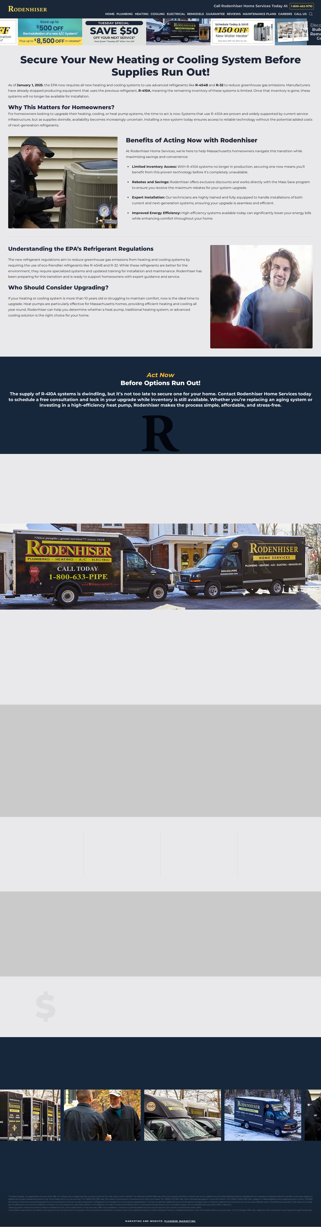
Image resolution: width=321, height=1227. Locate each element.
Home (109, 14)
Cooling (158, 14)
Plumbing (124, 14)
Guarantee (215, 14)
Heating (142, 14)
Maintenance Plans (259, 14)
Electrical (176, 14)
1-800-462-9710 (301, 6)
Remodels (195, 14)
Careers (285, 14)
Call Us (300, 14)
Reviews (234, 14)
